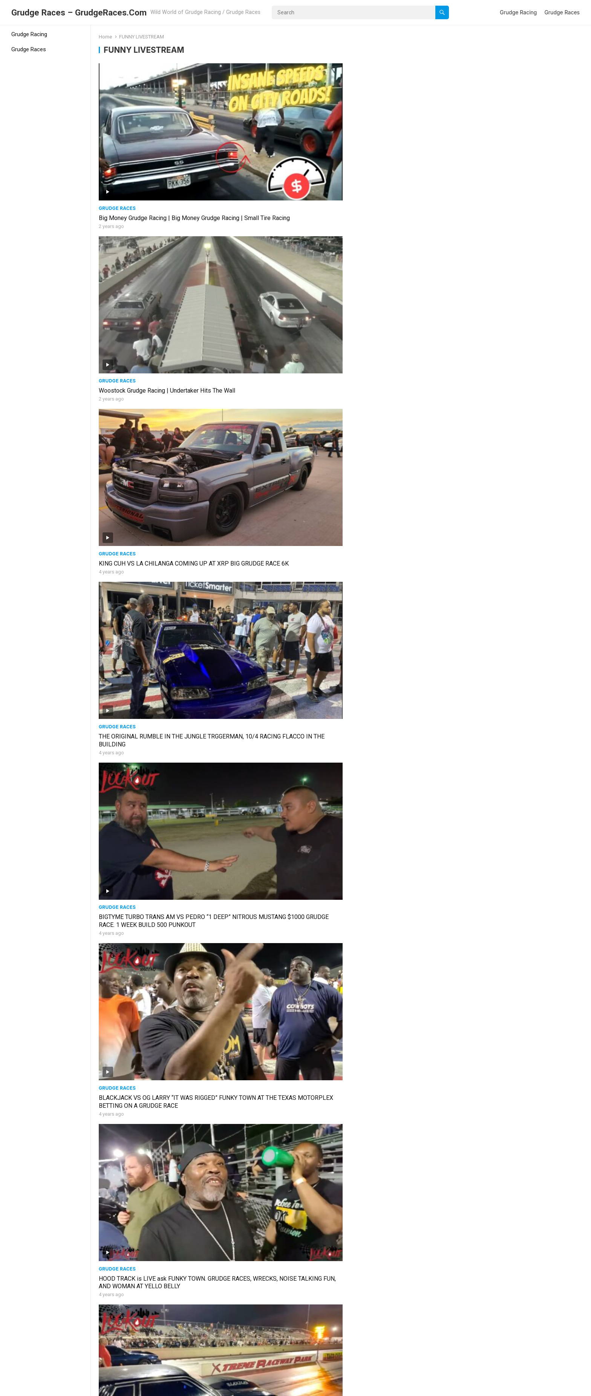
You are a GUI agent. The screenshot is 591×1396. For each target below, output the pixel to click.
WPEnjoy (193, 1388)
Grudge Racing (518, 12)
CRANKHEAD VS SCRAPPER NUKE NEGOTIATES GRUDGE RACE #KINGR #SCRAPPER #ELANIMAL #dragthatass (275, 590)
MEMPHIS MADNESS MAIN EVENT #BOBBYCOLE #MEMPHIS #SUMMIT (517, 695)
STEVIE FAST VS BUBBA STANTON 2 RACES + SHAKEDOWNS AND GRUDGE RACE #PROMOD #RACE (150, 1353)
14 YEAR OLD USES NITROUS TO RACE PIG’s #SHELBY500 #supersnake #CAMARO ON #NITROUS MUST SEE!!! (274, 699)
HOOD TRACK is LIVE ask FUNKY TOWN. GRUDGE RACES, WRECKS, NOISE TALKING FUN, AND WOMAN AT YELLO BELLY (401, 263)
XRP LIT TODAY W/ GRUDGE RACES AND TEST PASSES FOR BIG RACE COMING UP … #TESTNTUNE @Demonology (400, 1135)
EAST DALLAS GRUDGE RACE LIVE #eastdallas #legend (390, 586)
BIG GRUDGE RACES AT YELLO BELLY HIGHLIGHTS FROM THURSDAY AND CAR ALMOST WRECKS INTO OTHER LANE (399, 372)
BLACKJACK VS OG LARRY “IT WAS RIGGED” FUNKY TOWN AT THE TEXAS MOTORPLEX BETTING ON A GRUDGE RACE (280, 263)
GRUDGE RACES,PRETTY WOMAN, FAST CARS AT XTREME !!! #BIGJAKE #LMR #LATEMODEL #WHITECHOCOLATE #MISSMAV (397, 812)
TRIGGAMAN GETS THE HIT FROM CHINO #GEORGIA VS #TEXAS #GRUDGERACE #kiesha (399, 1026)
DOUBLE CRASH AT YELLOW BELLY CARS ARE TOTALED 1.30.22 (277, 1241)
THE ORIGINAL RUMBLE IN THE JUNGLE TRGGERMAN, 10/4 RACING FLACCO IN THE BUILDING (520, 154)
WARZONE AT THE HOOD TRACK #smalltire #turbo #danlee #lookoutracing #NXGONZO (279, 477)
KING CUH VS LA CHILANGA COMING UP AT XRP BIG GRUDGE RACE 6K (398, 150)
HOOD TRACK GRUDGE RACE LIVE (144, 1237)
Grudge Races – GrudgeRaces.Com (79, 12)
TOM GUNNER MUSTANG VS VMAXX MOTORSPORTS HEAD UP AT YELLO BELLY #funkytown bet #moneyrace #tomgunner (279, 372)
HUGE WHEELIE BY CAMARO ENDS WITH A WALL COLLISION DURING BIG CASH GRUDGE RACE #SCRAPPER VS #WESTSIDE (156, 1030)
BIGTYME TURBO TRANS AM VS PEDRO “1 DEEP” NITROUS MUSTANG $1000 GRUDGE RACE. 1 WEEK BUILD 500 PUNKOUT (156, 263)
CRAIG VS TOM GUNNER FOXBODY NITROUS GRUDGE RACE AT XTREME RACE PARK (156, 1135)
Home (105, 37)
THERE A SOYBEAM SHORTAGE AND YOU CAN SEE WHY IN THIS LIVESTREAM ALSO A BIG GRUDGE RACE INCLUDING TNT (156, 481)
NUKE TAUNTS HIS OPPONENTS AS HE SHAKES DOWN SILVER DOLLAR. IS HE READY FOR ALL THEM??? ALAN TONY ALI (278, 1026)
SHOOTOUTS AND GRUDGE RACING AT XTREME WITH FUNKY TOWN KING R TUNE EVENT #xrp (401, 481)
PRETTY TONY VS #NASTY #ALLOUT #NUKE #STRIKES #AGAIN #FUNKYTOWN (523, 586)
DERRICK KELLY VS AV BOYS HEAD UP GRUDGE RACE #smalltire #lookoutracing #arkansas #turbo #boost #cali (153, 590)
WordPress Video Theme (145, 1388)
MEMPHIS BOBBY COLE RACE (139, 800)
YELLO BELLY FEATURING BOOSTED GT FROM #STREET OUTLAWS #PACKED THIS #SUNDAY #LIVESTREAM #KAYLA (524, 917)
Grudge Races (562, 12)
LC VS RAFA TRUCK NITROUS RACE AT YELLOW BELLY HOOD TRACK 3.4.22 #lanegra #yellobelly (518, 1135)
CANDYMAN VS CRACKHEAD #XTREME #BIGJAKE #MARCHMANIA (397, 913)
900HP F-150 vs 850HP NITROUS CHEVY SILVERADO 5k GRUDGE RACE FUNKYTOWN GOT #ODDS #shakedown (522, 481)
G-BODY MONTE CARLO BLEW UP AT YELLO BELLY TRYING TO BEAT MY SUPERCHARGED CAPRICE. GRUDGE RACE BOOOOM (523, 376)
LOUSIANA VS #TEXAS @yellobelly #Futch (278, 800)
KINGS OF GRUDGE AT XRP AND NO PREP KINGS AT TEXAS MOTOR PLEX (523, 1241)
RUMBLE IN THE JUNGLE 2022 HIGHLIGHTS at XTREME (508, 259)
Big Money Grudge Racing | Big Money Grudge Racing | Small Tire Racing (149, 150)
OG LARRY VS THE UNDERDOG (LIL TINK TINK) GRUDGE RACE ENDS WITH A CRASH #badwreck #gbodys (279, 1135)
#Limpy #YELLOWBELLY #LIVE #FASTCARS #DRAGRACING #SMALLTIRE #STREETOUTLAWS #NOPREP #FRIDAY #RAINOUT (278, 921)
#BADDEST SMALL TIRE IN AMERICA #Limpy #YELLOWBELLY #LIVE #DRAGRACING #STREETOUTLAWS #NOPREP (149, 921)
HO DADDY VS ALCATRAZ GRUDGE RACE (521, 1019)
